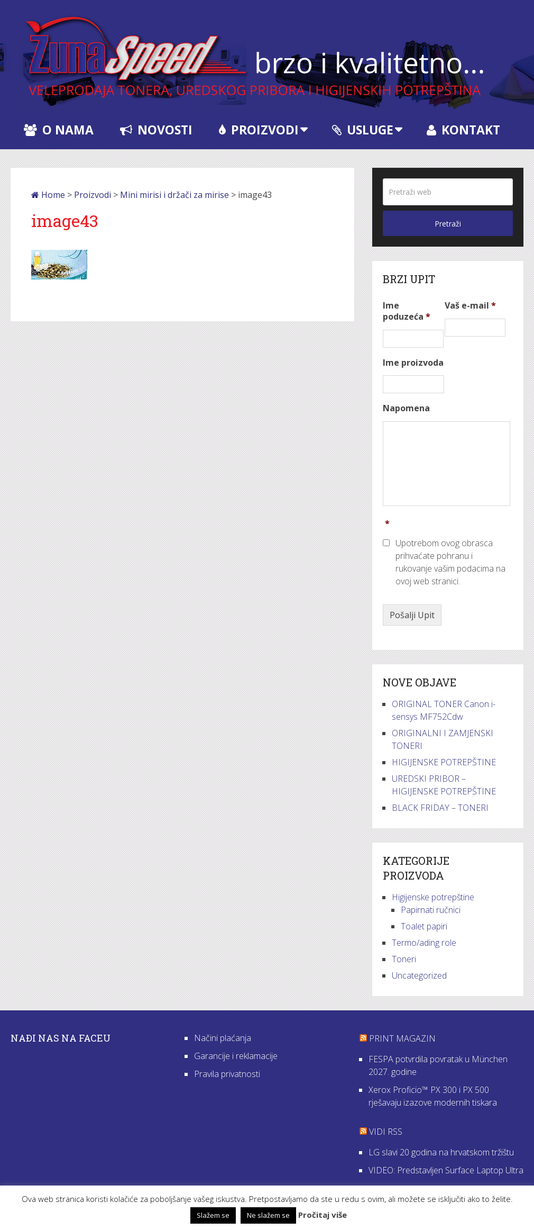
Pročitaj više (322, 1214)
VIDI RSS (385, 1131)
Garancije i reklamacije (236, 1056)
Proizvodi (259, 129)
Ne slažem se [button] (268, 1215)
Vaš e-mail (470, 305)
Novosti (156, 129)
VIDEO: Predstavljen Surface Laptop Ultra (446, 1170)
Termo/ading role (424, 942)
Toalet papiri (424, 926)
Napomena (406, 408)
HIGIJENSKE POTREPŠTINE (444, 762)
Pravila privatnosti (227, 1074)
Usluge (362, 129)
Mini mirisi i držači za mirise (174, 195)
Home (48, 195)
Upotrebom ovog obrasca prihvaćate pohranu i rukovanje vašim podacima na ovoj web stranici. (450, 562)
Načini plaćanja (222, 1038)
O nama (59, 129)
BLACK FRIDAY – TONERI (440, 807)
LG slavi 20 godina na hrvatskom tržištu (441, 1152)
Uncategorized (419, 975)
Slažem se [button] (213, 1215)
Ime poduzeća (406, 311)
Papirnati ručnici (431, 910)
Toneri (404, 959)
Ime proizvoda (413, 362)
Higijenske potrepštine (433, 897)
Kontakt (463, 129)
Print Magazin (402, 1038)
